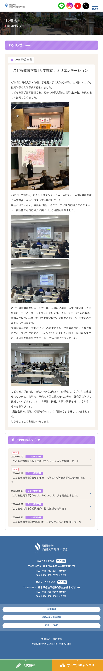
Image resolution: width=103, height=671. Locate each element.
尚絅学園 (51, 609)
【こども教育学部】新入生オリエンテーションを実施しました (45, 458)
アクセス (61, 561)
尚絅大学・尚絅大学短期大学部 (15, 5)
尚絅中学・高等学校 (51, 617)
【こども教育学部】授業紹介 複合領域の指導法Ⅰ (39, 506)
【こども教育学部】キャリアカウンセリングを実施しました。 (45, 493)
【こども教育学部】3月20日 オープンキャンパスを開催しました (46, 519)
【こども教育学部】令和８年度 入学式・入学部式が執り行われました (48, 477)
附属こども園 (51, 625)
